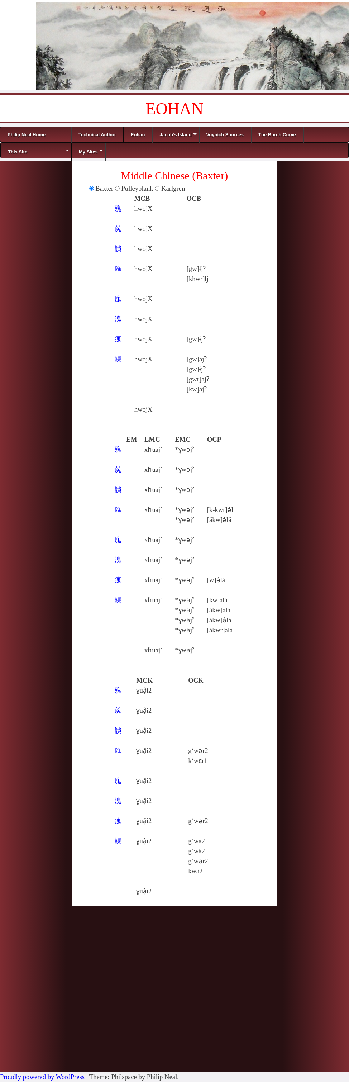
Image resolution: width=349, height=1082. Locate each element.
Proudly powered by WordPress (42, 1077)
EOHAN (175, 109)
